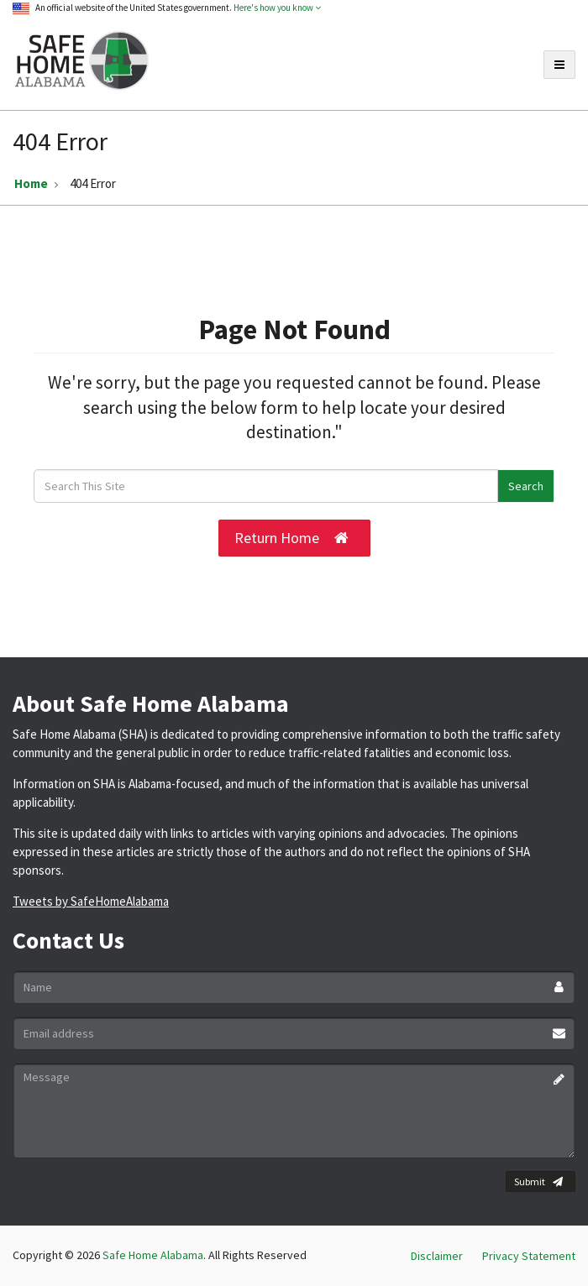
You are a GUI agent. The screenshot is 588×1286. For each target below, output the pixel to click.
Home (31, 183)
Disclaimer (437, 1255)
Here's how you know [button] (277, 7)
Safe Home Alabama (152, 1254)
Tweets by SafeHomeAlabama (91, 901)
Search (525, 486)
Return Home (291, 538)
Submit (538, 1182)
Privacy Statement (528, 1255)
